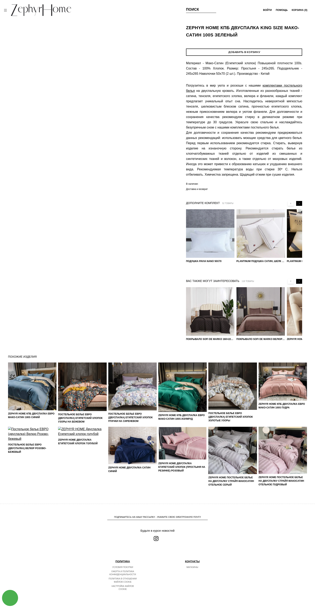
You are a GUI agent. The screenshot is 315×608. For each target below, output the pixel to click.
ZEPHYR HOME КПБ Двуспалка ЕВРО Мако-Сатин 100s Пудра (282, 406)
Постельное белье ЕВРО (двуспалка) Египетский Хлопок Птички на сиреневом (130, 417)
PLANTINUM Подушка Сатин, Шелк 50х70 (260, 261)
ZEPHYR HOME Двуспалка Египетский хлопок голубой (78, 472)
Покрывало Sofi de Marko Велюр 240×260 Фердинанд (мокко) (260, 339)
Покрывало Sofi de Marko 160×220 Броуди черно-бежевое (210, 339)
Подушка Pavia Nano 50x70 (204, 261)
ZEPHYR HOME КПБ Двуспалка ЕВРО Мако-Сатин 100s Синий (31, 415)
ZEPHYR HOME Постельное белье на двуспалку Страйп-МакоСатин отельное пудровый (281, 481)
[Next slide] (299, 203)
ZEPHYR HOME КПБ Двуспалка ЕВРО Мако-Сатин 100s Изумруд (181, 417)
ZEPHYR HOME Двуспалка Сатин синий (129, 469)
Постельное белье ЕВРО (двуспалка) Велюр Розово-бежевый (27, 482)
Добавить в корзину (244, 52)
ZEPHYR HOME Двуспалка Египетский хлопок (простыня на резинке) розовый (181, 467)
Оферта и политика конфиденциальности (122, 573)
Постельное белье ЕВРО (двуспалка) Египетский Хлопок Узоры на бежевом (80, 418)
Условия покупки (122, 567)
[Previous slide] (291, 203)
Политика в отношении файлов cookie (123, 580)
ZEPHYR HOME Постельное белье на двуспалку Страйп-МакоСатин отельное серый (231, 481)
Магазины (192, 567)
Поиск (192, 9)
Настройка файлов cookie (122, 587)
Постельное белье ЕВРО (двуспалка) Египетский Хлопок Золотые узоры (230, 417)
